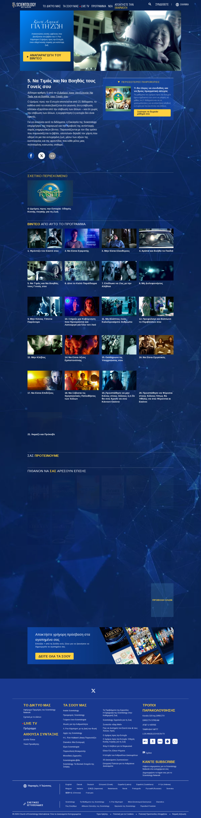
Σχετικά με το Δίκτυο (32, 717)
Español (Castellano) (144, 784)
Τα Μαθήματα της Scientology (92, 802)
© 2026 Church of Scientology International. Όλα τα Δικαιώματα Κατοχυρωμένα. (46, 814)
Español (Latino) (124, 784)
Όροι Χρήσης (102, 814)
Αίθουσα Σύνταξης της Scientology (95, 806)
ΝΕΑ (110, 6)
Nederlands (112, 788)
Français (89, 793)
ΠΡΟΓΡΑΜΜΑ (98, 6)
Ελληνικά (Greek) (106, 784)
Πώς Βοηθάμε (71, 806)
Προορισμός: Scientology (73, 715)
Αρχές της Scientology (72, 733)
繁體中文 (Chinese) (73, 793)
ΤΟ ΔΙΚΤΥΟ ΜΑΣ (52, 6)
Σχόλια (149, 753)
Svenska (170, 788)
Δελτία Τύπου (29, 740)
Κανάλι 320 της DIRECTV (154, 716)
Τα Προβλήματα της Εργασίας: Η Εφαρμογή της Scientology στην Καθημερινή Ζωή (117, 713)
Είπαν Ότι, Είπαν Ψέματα (114, 751)
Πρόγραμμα (29, 728)
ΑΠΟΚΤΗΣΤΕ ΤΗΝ (124, 6)
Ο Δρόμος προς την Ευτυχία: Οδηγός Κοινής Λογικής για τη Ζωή (119, 740)
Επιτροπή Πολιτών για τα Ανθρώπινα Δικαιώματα (118, 764)
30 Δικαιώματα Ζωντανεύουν (115, 760)
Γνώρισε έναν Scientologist (74, 720)
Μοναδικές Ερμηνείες (72, 756)
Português (136, 788)
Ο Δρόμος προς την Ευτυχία (115, 735)
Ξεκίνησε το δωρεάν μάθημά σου (147, 112)
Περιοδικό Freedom (148, 806)
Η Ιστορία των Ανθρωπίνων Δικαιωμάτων (120, 755)
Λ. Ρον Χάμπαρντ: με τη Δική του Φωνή (80, 729)
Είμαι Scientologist (71, 747)
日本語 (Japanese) (95, 788)
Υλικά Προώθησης (31, 744)
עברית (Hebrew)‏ (164, 784)
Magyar (68, 788)
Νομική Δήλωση (179, 814)
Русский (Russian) (153, 788)
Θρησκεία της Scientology (124, 806)
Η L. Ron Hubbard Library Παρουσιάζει (79, 738)
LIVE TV (85, 6)
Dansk (79, 784)
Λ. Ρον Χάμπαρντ (116, 802)
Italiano (80, 788)
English (68, 784)
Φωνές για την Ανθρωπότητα (75, 724)
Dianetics (160, 802)
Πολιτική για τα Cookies (123, 814)
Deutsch (90, 784)
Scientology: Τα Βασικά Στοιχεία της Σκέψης (78, 765)
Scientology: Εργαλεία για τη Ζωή (117, 720)
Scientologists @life (71, 760)
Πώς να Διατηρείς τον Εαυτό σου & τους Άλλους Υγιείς (120, 729)
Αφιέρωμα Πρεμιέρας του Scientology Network (39, 711)
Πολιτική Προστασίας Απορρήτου (153, 814)
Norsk (124, 788)
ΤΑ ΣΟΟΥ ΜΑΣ (71, 6)
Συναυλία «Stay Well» (112, 724)
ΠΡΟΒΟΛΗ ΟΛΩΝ (162, 600)
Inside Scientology (71, 710)
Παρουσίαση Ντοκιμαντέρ (74, 751)
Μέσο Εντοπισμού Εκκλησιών (139, 802)
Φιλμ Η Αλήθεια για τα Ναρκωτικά (117, 746)
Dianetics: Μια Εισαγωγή (73, 742)
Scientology (70, 802)
